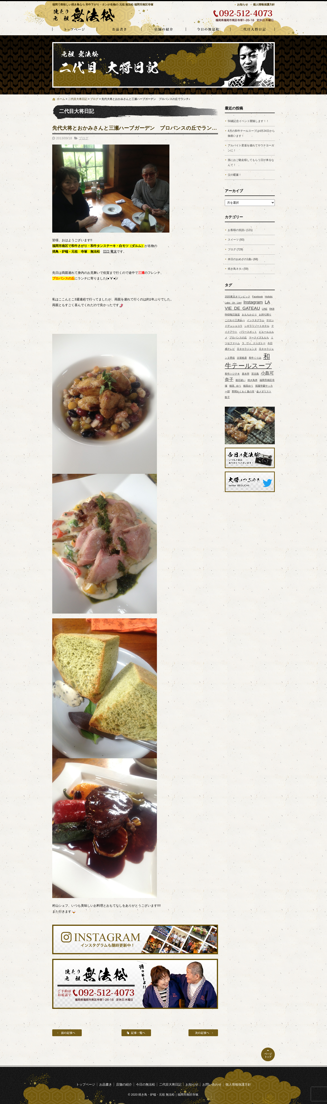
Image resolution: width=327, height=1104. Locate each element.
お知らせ (242, 4)
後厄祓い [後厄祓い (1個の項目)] (240, 380)
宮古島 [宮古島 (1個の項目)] (255, 373)
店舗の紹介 (163, 29)
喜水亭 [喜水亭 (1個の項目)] (245, 373)
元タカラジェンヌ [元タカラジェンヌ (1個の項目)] (247, 349)
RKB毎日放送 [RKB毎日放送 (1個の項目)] (232, 314)
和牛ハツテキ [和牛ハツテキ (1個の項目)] (232, 373)
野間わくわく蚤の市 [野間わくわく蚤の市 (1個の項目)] (243, 391)
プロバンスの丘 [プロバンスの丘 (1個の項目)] (238, 337)
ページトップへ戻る (268, 1054)
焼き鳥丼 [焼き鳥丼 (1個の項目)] (253, 380)
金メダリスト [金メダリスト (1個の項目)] (263, 391)
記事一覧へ (136, 1032)
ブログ (94, 99)
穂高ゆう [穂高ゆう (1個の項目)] (248, 385)
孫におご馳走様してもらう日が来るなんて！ (251, 162)
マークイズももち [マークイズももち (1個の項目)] (259, 337)
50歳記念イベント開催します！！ (248, 121)
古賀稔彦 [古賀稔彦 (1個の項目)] (242, 357)
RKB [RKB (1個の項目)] (271, 308)
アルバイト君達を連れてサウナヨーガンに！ (251, 148)
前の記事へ (67, 1032)
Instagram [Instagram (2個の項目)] (253, 302)
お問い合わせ (211, 1084)
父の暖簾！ (234, 174)
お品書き (119, 29)
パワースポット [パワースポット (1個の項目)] (248, 331)
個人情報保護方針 (264, 4)
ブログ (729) (235, 249)
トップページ (74, 29)
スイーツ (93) (236, 239)
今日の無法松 (208, 29)
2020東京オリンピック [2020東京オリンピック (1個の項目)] (237, 296)
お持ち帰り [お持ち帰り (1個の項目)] (265, 314)
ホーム (61, 99)
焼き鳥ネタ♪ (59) (238, 268)
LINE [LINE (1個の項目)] (265, 308)
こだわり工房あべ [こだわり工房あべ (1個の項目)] (235, 320)
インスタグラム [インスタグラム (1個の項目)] (255, 320)
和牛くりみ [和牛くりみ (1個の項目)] (255, 357)
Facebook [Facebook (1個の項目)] (257, 296)
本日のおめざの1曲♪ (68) (243, 259)
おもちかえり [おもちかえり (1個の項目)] (249, 314)
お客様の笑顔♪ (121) (240, 230)
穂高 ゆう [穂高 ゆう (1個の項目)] (235, 385)
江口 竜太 (110, 251)
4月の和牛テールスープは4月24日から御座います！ (251, 133)
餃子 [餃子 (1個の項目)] (227, 397)
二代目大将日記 (252, 29)
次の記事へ (203, 1032)
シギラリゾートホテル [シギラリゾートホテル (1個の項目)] (256, 326)
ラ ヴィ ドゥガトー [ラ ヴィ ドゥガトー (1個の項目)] (253, 343)
